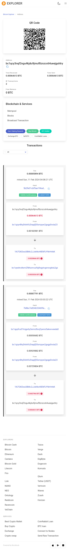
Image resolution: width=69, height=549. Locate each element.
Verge (40, 449)
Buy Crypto (10, 526)
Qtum (40, 476)
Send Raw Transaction (48, 535)
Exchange (9, 531)
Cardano (9, 459)
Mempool (11, 111)
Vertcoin (42, 486)
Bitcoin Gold (10, 463)
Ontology (9, 495)
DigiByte (41, 459)
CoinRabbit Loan (45, 521)
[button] (65, 3)
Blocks (10, 115)
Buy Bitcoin (32, 131)
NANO (8, 486)
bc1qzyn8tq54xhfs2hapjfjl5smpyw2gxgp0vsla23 (35, 224)
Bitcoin (8, 449)
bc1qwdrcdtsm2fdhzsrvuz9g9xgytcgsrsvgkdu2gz (35, 268)
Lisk (7, 481)
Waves (41, 490)
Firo (6, 473)
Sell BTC (26, 136)
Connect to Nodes (46, 531)
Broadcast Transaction (18, 120)
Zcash (40, 495)
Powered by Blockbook (11, 545)
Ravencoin (10, 505)
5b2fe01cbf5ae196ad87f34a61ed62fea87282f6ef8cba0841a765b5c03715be (35, 188)
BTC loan (42, 526)
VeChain (9, 509)
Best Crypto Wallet (13, 521)
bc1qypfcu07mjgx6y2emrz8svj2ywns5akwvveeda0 (35, 329)
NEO (7, 490)
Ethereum (9, 454)
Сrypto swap (11, 535)
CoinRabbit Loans (40, 136)
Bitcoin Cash (11, 444)
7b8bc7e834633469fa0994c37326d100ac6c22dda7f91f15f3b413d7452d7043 (35, 308)
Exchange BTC (13, 136)
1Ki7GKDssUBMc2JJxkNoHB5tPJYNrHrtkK (35, 251)
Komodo (42, 468)
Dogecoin (42, 463)
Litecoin (8, 468)
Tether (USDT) (44, 481)
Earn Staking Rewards (15, 131)
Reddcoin (9, 500)
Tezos (40, 444)
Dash (40, 454)
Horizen (41, 500)
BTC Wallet (45, 131)
